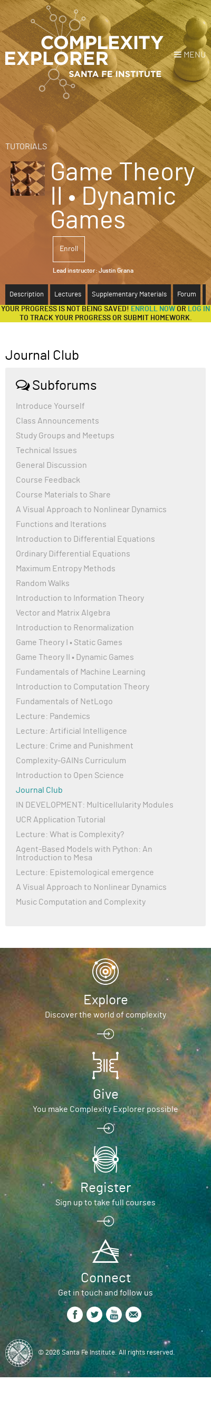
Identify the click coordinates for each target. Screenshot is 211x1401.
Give (106, 1094)
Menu (195, 55)
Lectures (67, 294)
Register (105, 1188)
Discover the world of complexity (105, 1015)
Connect (106, 1278)
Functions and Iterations (61, 524)
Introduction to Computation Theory (82, 687)
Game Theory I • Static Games (69, 642)
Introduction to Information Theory (80, 598)
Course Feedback (48, 480)
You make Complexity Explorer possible (105, 1109)
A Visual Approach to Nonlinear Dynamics (91, 509)
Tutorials (26, 146)
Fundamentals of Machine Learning (81, 672)
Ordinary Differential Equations (73, 554)
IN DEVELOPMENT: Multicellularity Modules (95, 805)
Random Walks (43, 583)
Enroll (69, 249)
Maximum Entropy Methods (66, 568)
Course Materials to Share (63, 495)
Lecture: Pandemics (53, 716)
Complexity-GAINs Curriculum (71, 760)
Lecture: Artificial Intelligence (71, 731)
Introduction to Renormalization (75, 627)
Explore (105, 1000)
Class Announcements (57, 421)
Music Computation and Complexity (81, 902)
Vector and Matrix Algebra (63, 613)
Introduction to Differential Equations (85, 539)
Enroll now (153, 309)
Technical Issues (46, 450)
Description (26, 294)
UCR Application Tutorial (61, 819)
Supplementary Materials (129, 294)
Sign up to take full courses (105, 1202)
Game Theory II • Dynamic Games (75, 657)
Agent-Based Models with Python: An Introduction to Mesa (84, 853)
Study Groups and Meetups (65, 435)
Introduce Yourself (50, 406)
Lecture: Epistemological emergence (85, 872)
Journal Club (39, 790)
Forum (186, 294)
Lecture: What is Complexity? (70, 834)
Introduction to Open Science (70, 775)
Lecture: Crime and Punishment (74, 746)
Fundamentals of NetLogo (64, 701)
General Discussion (51, 465)
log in (199, 309)
